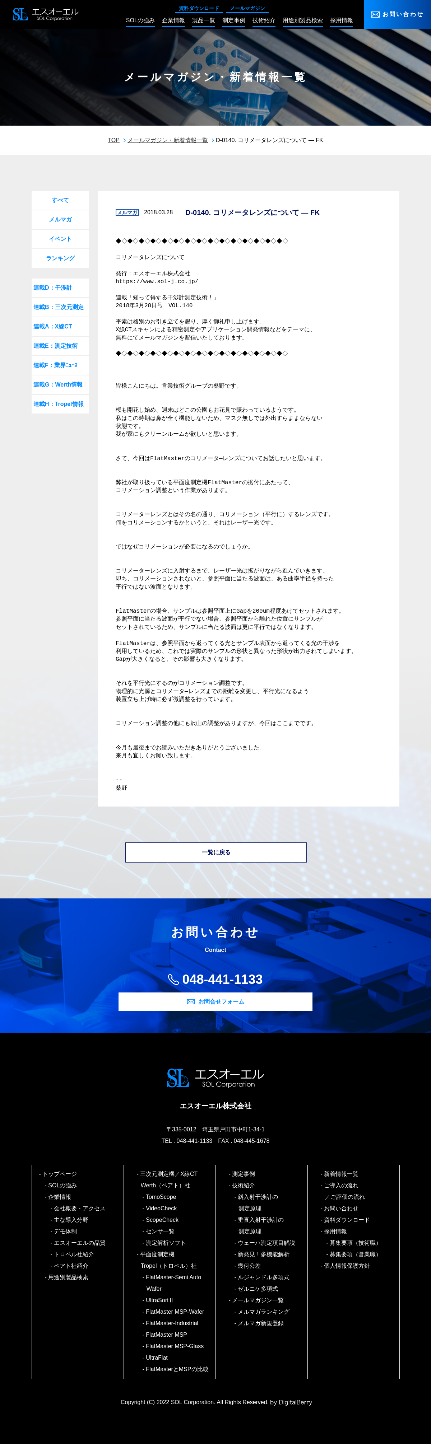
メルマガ (60, 219)
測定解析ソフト (166, 1243)
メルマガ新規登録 (261, 1323)
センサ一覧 (161, 1231)
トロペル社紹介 (74, 1254)
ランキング (60, 258)
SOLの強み (63, 1185)
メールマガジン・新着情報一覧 (168, 140)
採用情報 (336, 1231)
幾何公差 (249, 1266)
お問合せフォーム (221, 1002)
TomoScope (161, 1197)
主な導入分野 (72, 1220)
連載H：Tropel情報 (58, 404)
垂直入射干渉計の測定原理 (261, 1225)
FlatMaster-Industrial (172, 1323)
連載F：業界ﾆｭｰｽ (55, 365)
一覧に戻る (216, 852)
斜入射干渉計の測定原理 (258, 1202)
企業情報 (60, 1197)
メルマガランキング (264, 1312)
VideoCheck (162, 1208)
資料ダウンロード (199, 8)
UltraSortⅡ (161, 1300)
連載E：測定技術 (55, 346)
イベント (60, 239)
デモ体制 (66, 1231)
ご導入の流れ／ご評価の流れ (345, 1191)
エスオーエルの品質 (80, 1243)
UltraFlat (157, 1358)
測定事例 (244, 1174)
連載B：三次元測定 (58, 307)
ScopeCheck (163, 1220)
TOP (114, 140)
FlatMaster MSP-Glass (175, 1346)
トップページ (60, 1174)
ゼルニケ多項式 (258, 1289)
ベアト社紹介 (72, 1266)
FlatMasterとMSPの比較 (178, 1369)
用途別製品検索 (69, 1277)
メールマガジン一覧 (258, 1300)
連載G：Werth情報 (58, 385)
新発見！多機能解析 (264, 1254)
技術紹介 (244, 1185)
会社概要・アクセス (80, 1208)
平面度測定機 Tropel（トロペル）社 (169, 1260)
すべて (60, 200)
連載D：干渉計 (52, 288)
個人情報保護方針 (347, 1266)
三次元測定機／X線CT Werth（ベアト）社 (172, 1179)
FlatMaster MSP (167, 1335)
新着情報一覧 (342, 1174)
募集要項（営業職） (356, 1254)
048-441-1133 (222, 979)
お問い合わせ (403, 14)
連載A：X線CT (52, 326)
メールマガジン (247, 8)
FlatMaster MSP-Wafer (175, 1312)
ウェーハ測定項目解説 (267, 1243)
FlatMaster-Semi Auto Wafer (174, 1283)
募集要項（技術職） (356, 1243)
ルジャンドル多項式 (264, 1277)
